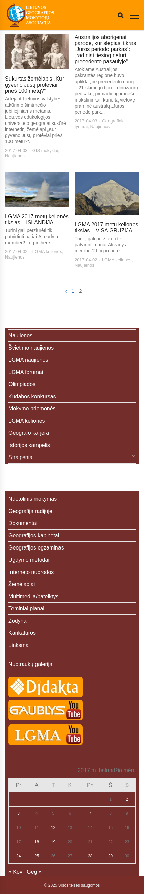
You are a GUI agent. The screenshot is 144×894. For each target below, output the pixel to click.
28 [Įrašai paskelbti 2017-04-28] (90, 856)
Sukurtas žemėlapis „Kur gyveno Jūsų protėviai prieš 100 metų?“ (34, 85)
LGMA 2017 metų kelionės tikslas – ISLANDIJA (37, 219)
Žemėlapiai (21, 584)
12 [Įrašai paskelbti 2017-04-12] (53, 827)
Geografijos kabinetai (33, 535)
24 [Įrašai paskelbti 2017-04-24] (18, 856)
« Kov (15, 872)
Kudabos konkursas (32, 396)
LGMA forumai (25, 372)
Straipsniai (21, 457)
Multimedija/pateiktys (33, 596)
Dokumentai (22, 523)
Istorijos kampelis (29, 445)
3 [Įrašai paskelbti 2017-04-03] (18, 813)
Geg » (34, 872)
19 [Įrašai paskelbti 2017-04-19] (53, 842)
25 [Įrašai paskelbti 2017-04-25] (36, 856)
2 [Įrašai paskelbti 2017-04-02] (127, 799)
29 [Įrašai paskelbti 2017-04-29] (110, 856)
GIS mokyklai (45, 150)
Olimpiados (21, 384)
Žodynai (18, 621)
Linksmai (19, 645)
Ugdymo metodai (28, 560)
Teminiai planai (26, 608)
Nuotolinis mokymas (32, 499)
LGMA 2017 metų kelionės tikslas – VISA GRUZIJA (106, 227)
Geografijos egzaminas (36, 548)
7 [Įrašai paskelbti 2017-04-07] (90, 813)
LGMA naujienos (28, 360)
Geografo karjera (28, 433)
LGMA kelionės (47, 251)
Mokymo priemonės (32, 408)
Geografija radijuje (30, 511)
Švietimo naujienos (31, 348)
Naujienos (15, 155)
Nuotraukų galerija (30, 664)
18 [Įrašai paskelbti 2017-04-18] (36, 842)
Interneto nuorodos (31, 572)
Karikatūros (22, 633)
